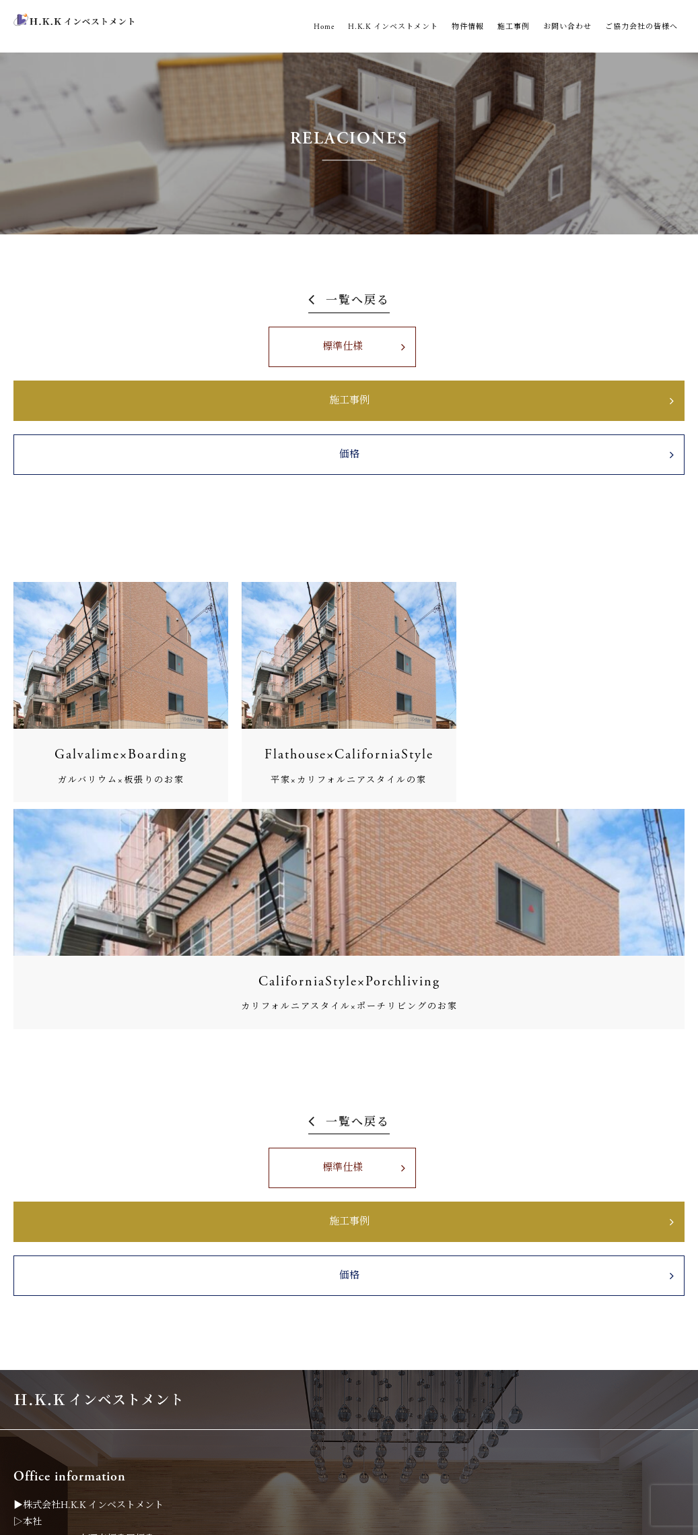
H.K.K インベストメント (393, 27)
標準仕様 (174, 358)
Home (324, 27)
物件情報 (468, 27)
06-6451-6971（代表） (78, 1187)
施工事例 (513, 27)
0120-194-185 (56, 1404)
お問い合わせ (567, 27)
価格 (524, 358)
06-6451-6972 (59, 1387)
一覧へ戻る (358, 301)
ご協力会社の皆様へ (641, 27)
